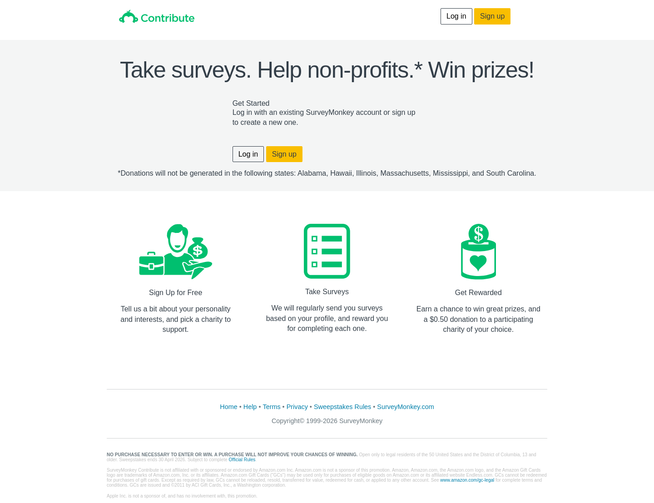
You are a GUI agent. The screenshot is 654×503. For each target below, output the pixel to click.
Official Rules (242, 459)
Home (228, 406)
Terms (271, 406)
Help (250, 406)
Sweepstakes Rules (342, 406)
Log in (456, 16)
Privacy (297, 406)
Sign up (492, 16)
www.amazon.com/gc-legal (467, 480)
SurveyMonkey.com (405, 406)
